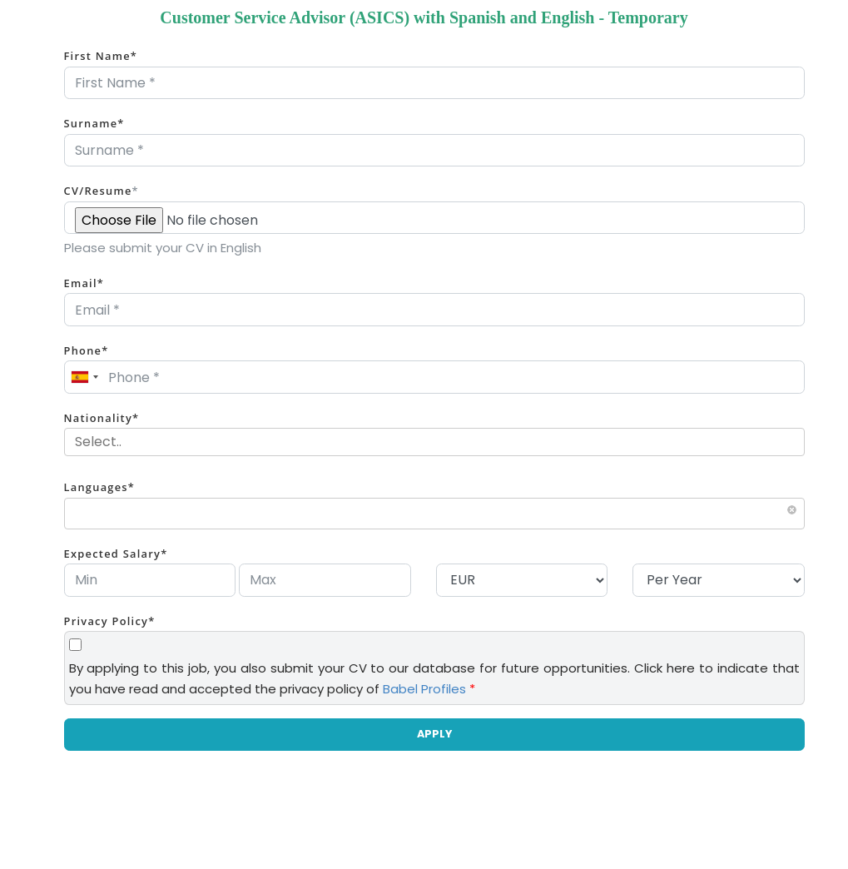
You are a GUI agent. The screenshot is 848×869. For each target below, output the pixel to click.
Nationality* (102, 417)
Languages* (100, 486)
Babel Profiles (424, 689)
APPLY (434, 734)
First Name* (101, 55)
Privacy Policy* (110, 620)
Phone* (86, 350)
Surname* (94, 123)
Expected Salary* (116, 553)
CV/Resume (101, 190)
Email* (84, 283)
